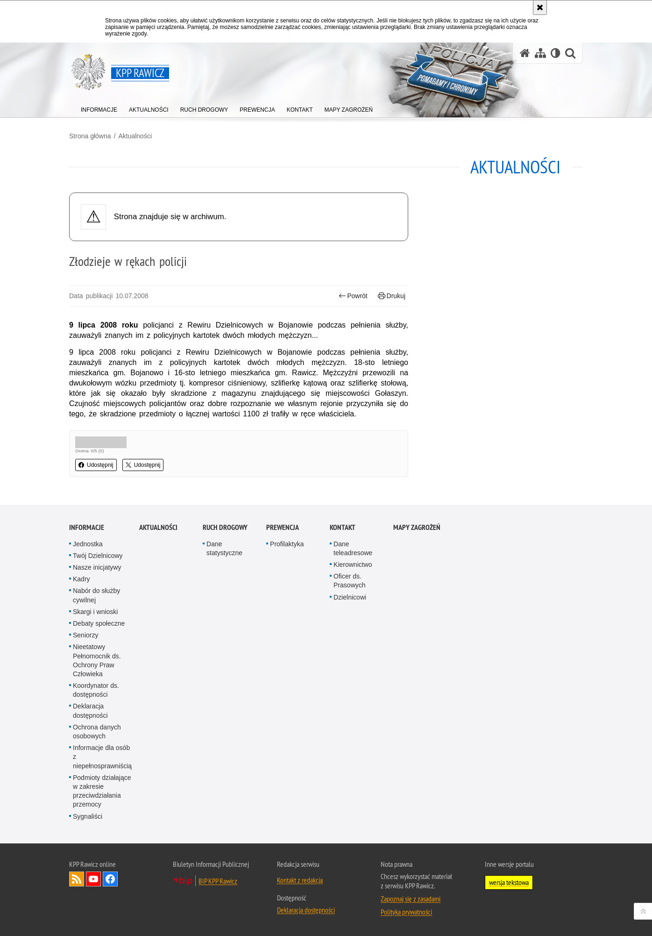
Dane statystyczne (224, 677)
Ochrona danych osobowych (97, 860)
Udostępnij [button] (95, 465)
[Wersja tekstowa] (555, 53)
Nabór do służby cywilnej (96, 724)
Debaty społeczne (99, 752)
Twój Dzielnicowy (98, 684)
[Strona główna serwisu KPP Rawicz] (525, 53)
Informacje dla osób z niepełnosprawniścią (102, 885)
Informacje (86, 656)
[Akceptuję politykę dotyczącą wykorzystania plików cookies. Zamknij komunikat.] (540, 7)
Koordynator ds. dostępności (96, 819)
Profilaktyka (287, 673)
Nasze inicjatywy (97, 696)
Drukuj (391, 296)
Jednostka (88, 673)
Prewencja (282, 656)
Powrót (353, 296)
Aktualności (135, 136)
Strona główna (90, 136)
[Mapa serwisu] (540, 53)
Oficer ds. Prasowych (349, 709)
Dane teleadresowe (352, 677)
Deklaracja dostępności (90, 839)
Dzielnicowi (349, 726)
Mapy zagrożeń (416, 656)
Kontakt (342, 656)
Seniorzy (85, 764)
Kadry (81, 708)
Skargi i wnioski (95, 740)
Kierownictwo (352, 693)
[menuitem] (99, 108)
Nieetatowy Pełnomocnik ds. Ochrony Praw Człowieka (97, 789)
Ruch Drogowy (225, 656)
